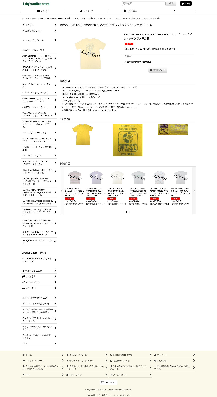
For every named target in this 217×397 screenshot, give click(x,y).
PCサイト (110, 382)
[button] (174, 11)
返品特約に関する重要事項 (138, 62)
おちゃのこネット (104, 395)
